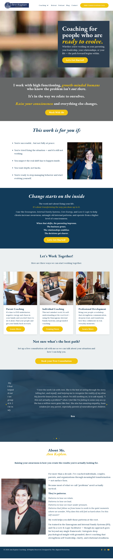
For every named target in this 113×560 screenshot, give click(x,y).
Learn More (15, 329)
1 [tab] (54, 440)
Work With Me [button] (56, 112)
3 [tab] (59, 440)
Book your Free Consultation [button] (56, 361)
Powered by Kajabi (104, 555)
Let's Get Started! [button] (75, 60)
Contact (74, 5)
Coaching (43, 5)
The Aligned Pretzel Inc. (61, 551)
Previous (6, 405)
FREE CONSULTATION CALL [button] (94, 5)
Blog (67, 5)
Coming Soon (52, 329)
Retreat (53, 5)
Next (107, 405)
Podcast (61, 5)
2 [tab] (56, 440)
